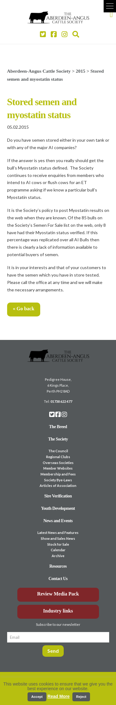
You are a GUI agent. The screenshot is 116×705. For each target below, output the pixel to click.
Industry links (58, 610)
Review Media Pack (58, 593)
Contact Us (58, 578)
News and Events (58, 520)
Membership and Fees (58, 474)
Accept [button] (37, 697)
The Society (58, 439)
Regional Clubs (58, 457)
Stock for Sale (58, 544)
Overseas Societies (58, 463)
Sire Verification (58, 496)
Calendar (58, 550)
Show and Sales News (58, 538)
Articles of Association (58, 486)
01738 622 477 (61, 401)
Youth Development (58, 508)
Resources (58, 566)
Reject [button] (81, 697)
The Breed (58, 426)
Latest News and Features (58, 533)
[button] (110, 6)
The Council (58, 451)
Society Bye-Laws (58, 480)
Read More (59, 696)
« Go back (23, 308)
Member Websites (58, 468)
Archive (58, 556)
